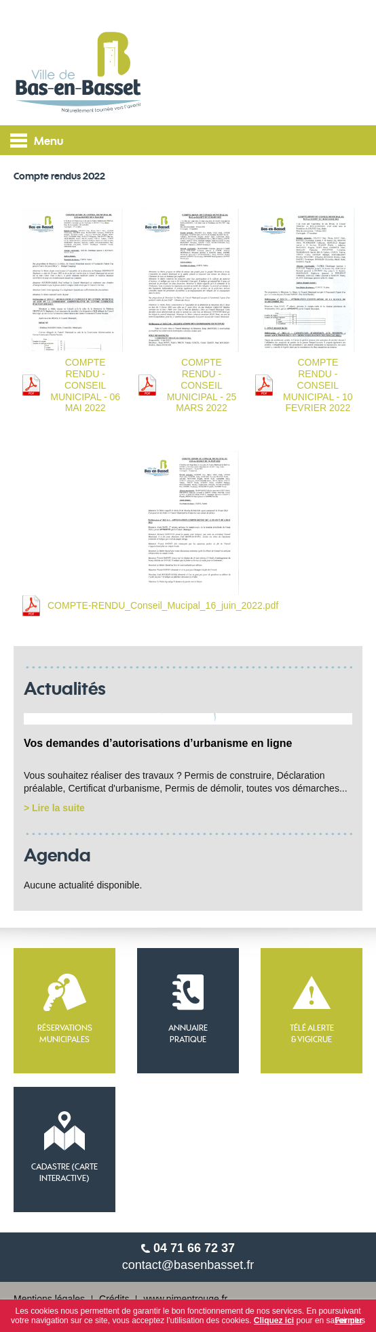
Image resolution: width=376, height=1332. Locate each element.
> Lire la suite (54, 807)
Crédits (114, 1298)
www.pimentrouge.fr (185, 1298)
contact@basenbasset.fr (188, 1265)
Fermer (348, 1320)
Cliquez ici (274, 1320)
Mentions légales (49, 1298)
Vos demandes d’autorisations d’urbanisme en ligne (158, 743)
